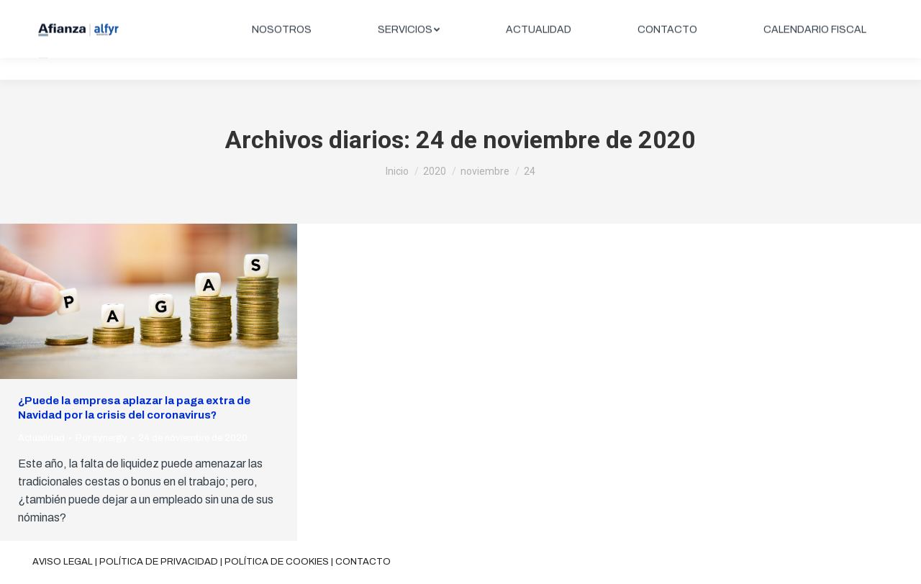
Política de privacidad (158, 562)
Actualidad (41, 438)
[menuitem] (281, 52)
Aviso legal (62, 562)
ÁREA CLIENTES (836, 12)
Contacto (363, 562)
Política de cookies (276, 562)
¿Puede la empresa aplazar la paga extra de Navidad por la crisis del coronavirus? (134, 408)
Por (101, 438)
